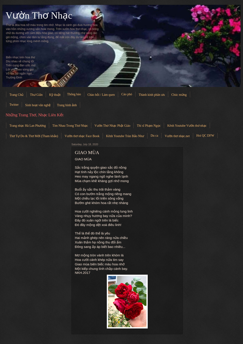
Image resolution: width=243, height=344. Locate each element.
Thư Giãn (36, 94)
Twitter (14, 104)
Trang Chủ (16, 94)
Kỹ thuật (55, 94)
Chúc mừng (179, 94)
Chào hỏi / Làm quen (101, 94)
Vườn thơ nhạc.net (177, 136)
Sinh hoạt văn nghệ (37, 105)
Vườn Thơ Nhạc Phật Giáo (112, 125)
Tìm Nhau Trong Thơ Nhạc (70, 125)
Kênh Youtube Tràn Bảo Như (125, 136)
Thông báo (74, 94)
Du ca (154, 135)
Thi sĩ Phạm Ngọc (149, 125)
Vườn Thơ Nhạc (39, 15)
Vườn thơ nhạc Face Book (82, 136)
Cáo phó (126, 94)
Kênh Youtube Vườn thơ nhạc (187, 125)
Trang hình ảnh (67, 105)
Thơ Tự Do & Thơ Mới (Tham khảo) (33, 136)
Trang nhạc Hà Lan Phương (27, 125)
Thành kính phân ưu (152, 94)
